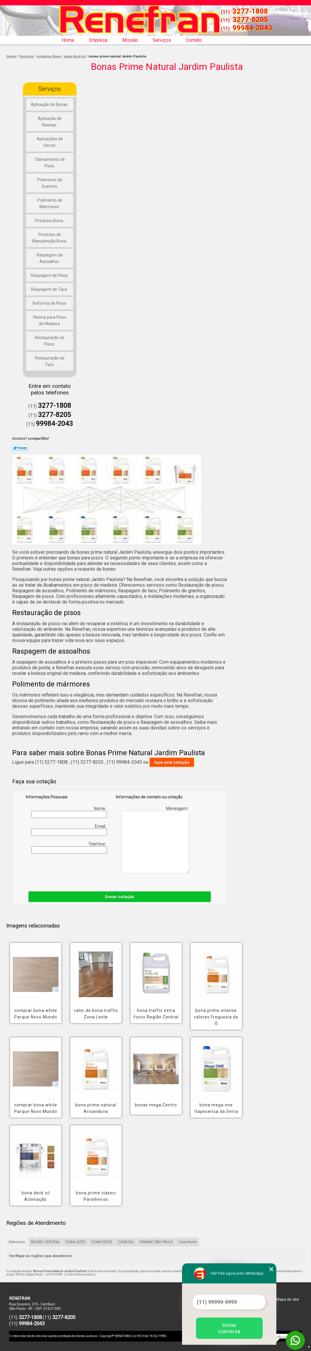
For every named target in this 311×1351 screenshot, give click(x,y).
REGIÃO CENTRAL (45, 1242)
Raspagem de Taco (49, 289)
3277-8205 (250, 19)
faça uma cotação (171, 762)
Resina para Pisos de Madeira (49, 320)
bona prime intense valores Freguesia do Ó (216, 1017)
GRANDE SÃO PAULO (156, 1242)
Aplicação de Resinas (50, 121)
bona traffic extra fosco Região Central (155, 1013)
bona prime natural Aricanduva (95, 1108)
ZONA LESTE (75, 1242)
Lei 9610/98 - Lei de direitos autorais (70, 1274)
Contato (194, 40)
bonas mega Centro (156, 1105)
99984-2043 (252, 28)
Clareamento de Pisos (50, 162)
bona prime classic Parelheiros (96, 1196)
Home (68, 40)
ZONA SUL (125, 1242)
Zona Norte (187, 1242)
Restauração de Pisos (50, 340)
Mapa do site (287, 1299)
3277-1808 (250, 11)
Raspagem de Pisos (50, 275)
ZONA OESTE (101, 1242)
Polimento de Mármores (49, 203)
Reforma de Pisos (50, 303)
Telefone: (69, 847)
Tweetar (20, 448)
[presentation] (103, 871)
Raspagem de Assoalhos (50, 258)
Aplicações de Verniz (50, 142)
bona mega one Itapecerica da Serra (216, 1108)
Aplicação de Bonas (49, 104)
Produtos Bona (49, 220)
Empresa (98, 40)
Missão (130, 40)
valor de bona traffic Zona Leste (96, 1013)
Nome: (69, 812)
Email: (69, 830)
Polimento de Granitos (49, 183)
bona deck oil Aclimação (36, 1196)
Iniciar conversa (229, 1328)
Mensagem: (155, 839)
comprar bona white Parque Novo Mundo (35, 1013)
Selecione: (17, 1242)
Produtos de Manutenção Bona (49, 237)
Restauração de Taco (50, 361)
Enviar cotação (119, 896)
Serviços (162, 40)
